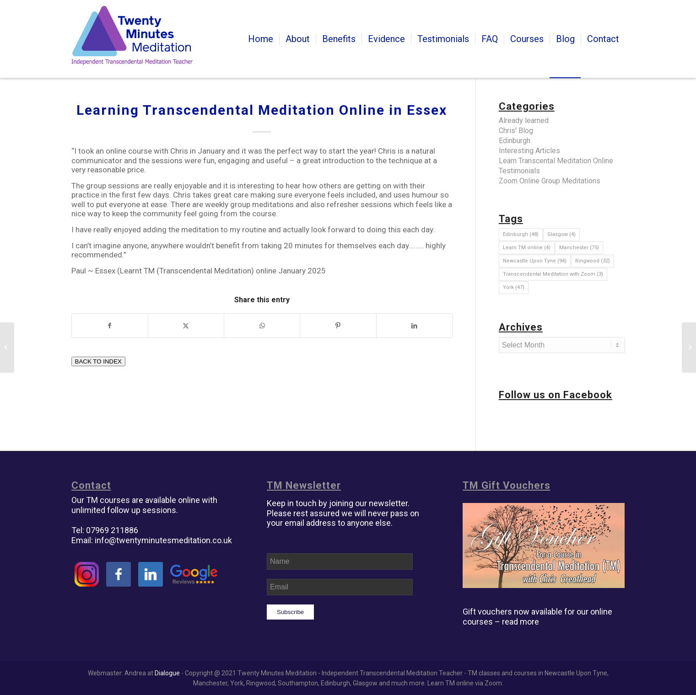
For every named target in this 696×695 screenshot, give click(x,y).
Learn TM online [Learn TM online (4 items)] (526, 248)
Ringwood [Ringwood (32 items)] (592, 261)
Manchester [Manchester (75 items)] (579, 248)
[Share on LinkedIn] (414, 325)
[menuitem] (260, 39)
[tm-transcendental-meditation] (132, 39)
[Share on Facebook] (110, 325)
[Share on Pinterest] (338, 325)
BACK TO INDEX (98, 361)
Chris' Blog (516, 130)
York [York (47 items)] (513, 287)
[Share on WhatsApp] (262, 325)
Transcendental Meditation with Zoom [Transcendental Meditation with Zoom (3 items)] (553, 274)
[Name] (340, 561)
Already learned (524, 120)
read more (520, 621)
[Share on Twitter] (186, 325)
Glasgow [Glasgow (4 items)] (561, 234)
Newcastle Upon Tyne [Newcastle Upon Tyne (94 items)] (535, 261)
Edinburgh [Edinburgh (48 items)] (521, 234)
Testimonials (519, 170)
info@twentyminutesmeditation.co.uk (163, 540)
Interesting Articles (529, 150)
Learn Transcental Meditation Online (556, 160)
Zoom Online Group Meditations (549, 180)
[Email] (340, 587)
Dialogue (167, 673)
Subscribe (290, 612)
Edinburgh (514, 140)
